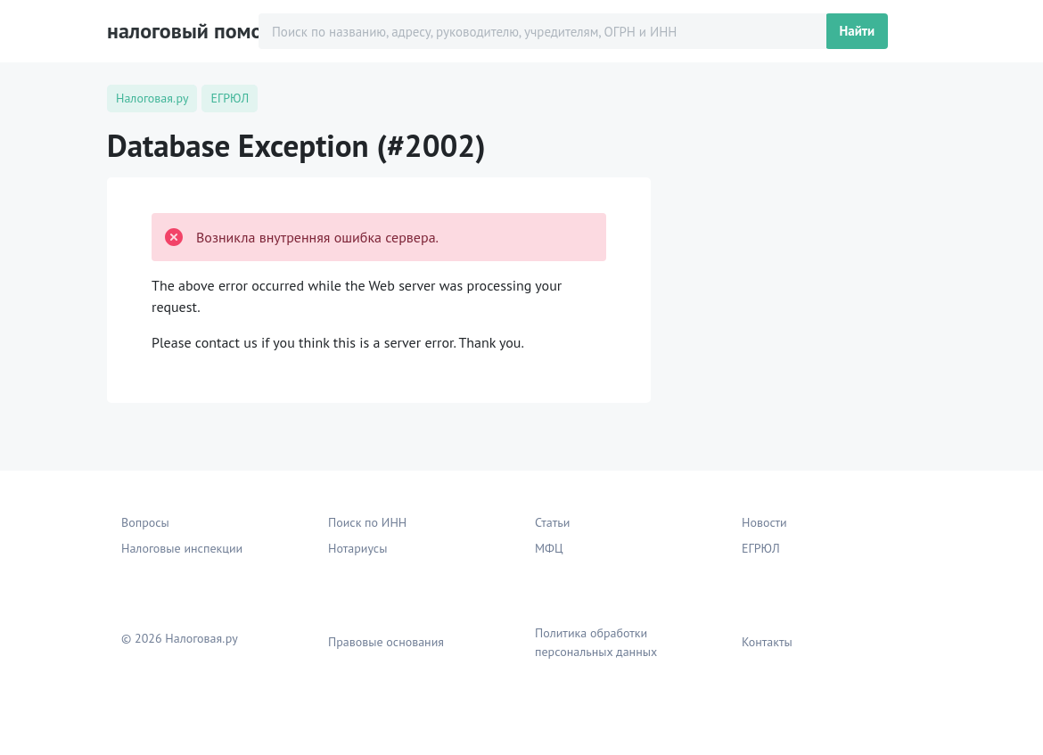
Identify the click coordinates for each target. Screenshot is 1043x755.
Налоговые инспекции (181, 548)
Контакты (767, 642)
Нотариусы (357, 548)
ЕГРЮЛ (761, 548)
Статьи (552, 522)
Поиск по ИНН (367, 522)
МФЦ (549, 548)
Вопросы (145, 522)
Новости (764, 522)
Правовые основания (386, 642)
